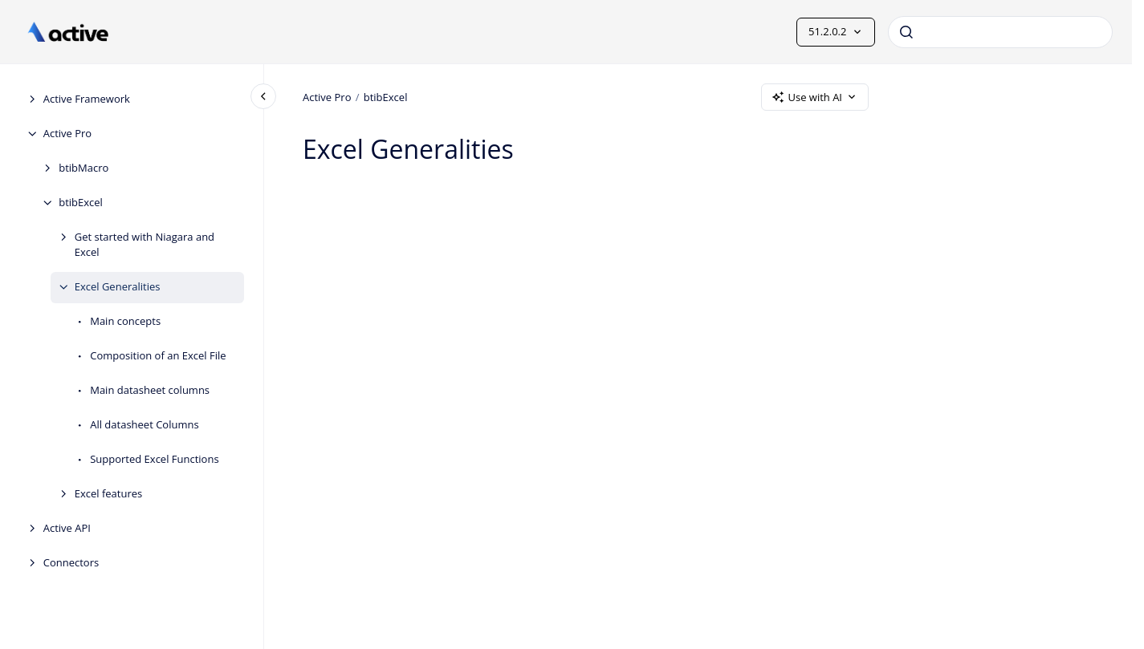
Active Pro (67, 133)
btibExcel (81, 202)
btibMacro (83, 167)
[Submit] (906, 32)
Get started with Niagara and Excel (144, 244)
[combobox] (1000, 32)
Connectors (71, 562)
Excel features (109, 493)
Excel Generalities (118, 286)
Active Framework (86, 98)
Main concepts (125, 321)
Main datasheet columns (150, 390)
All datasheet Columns (144, 424)
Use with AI (814, 97)
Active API (67, 528)
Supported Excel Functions (154, 459)
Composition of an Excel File (158, 355)
